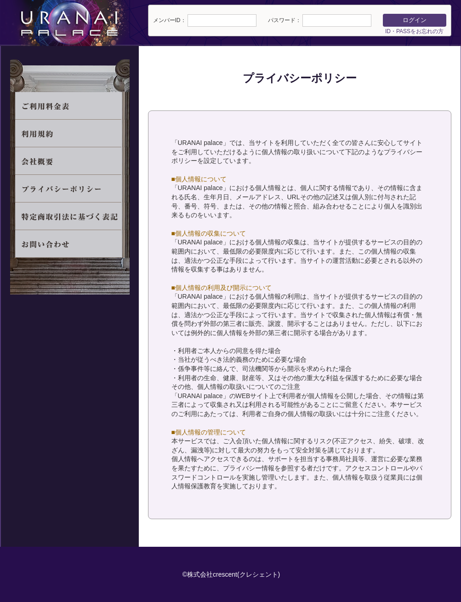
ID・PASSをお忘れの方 (414, 31)
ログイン (415, 20)
